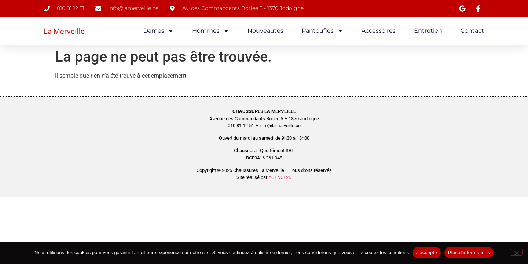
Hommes (210, 30)
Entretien (428, 30)
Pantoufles (322, 30)
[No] (516, 252)
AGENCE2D (280, 177)
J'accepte (426, 252)
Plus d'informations (469, 252)
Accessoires (379, 30)
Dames (158, 30)
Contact (472, 30)
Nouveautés (265, 30)
